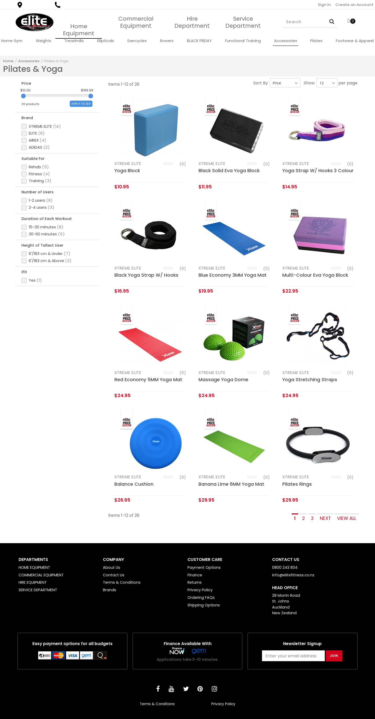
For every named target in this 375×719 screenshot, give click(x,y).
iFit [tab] (25, 306)
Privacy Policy (200, 590)
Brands (109, 590)
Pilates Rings (297, 484)
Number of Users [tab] (40, 211)
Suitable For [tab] (35, 172)
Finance (195, 575)
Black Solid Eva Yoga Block (229, 170)
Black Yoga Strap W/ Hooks (146, 275)
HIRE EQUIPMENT (33, 582)
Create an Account (354, 4)
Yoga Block (127, 170)
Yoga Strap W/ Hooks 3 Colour (318, 170)
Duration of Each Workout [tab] (50, 243)
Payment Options (204, 567)
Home (8, 61)
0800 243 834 (72, 5)
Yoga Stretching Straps (309, 379)
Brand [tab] (29, 126)
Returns (195, 582)
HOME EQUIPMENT (34, 567)
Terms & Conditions (121, 582)
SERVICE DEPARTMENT (38, 590)
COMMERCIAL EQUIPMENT (41, 575)
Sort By (260, 83)
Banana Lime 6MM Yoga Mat (231, 484)
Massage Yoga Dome (223, 379)
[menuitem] (12, 40)
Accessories (28, 61)
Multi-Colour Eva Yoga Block (315, 275)
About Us (111, 567)
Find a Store (33, 5)
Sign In (324, 4)
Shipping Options (204, 605)
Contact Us (113, 575)
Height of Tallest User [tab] (45, 274)
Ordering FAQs (201, 597)
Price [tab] (27, 84)
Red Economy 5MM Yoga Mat (148, 379)
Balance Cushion (134, 484)
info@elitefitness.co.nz (293, 575)
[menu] (187, 41)
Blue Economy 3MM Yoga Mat (232, 275)
